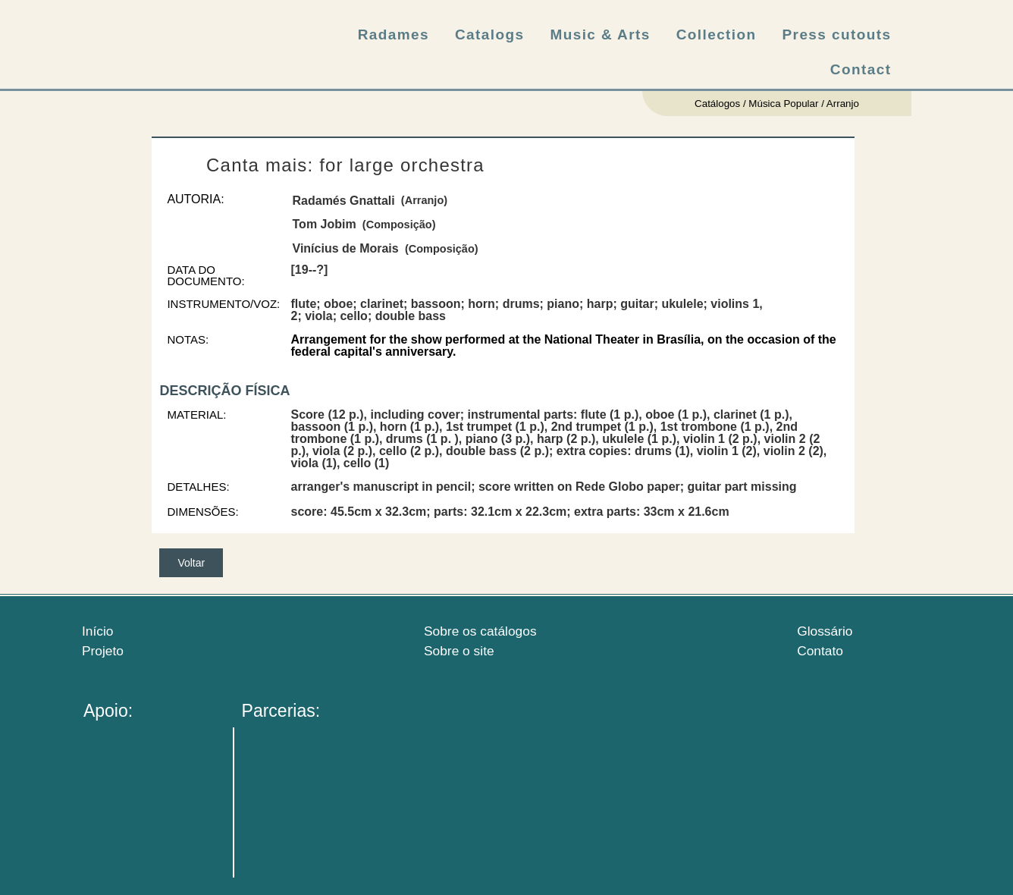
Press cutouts (837, 34)
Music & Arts (600, 34)
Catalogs (489, 34)
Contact (861, 69)
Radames (393, 34)
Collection (716, 34)
